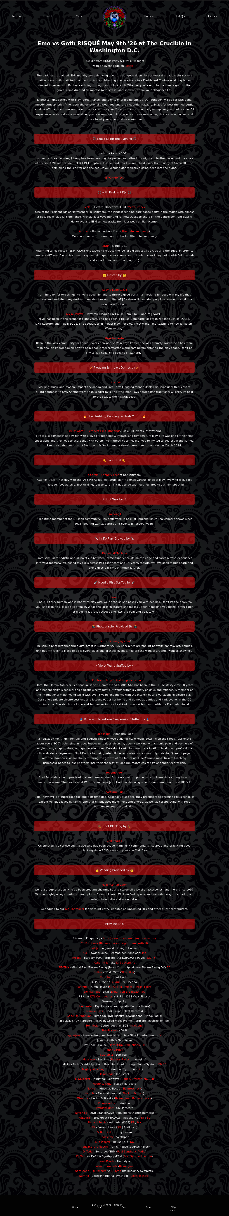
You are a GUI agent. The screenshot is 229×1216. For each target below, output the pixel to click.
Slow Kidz (127, 972)
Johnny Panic (114, 1050)
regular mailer (74, 909)
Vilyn (98, 1166)
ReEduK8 (116, 982)
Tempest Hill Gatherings (104, 431)
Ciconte (105, 977)
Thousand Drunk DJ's (93, 1147)
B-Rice (98, 972)
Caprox (93, 475)
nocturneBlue (114, 792)
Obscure (82, 1098)
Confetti (81, 987)
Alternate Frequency (135, 231)
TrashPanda (106, 1161)
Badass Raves (120, 1060)
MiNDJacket (82, 1079)
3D (119, 1127)
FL (145, 1069)
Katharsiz (106, 1055)
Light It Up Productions (124, 1045)
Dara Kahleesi (94, 680)
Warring (84, 1176)
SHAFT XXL (104, 1132)
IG (142, 1118)
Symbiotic (111, 1166)
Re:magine (122, 1098)
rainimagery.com (118, 641)
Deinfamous (92, 992)
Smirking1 (114, 514)
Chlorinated (114, 841)
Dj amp (116, 1171)
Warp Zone (81, 1171)
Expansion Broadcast (125, 992)
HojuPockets (110, 1030)
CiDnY (105, 246)
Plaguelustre (106, 1103)
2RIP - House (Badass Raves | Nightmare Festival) (114, 943)
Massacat (89, 1060)
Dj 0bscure (99, 1171)
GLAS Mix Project (120, 987)
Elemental (85, 1006)
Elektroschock (131, 1089)
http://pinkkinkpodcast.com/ (125, 680)
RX (93, 1127)
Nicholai (90, 1093)
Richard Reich (97, 1122)
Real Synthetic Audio (131, 1152)
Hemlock (92, 1026)
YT (155, 958)
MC (146, 1079)
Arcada (76, 958)
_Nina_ (114, 597)
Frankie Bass (94, 1011)
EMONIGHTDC (114, 178)
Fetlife (129, 66)
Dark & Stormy (131, 1079)
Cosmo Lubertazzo (114, 290)
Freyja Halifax (74, 314)
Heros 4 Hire (143, 987)
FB (162, 314)
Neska (91, 1089)
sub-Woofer (102, 1142)
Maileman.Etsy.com (114, 885)
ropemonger (114, 773)
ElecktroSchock (133, 1093)
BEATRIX (63, 967)
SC (149, 958)
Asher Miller (102, 963)
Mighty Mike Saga (94, 1069)
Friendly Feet (110, 475)
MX (144, 953)
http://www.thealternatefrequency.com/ (129, 938)
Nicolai (86, 207)
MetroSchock (136, 207)
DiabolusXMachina (114, 553)
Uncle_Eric (114, 382)
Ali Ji (95, 948)
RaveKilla (81, 1113)
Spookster (106, 1137)
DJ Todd (88, 1152)
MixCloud (136, 1026)
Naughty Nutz (102, 1084)
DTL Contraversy (101, 997)
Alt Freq (84, 231)
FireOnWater (76, 431)
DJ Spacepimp (125, 963)
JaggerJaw (73, 1035)
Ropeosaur (103, 734)
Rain (101, 641)
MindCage (107, 1074)
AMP (85, 953)
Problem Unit (105, 1108)
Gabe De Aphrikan (79, 1016)
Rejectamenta (114, 338)
